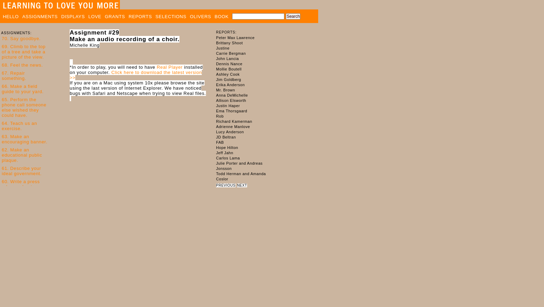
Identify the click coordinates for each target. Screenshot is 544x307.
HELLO (11, 16)
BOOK (222, 16)
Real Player (170, 67)
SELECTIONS (170, 16)
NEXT (242, 185)
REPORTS (140, 16)
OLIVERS (200, 16)
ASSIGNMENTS (40, 16)
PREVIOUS (226, 185)
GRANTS (115, 16)
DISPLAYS (73, 16)
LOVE (95, 16)
